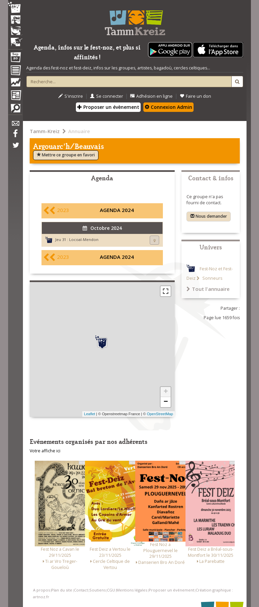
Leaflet (89, 414)
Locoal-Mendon (83, 239)
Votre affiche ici (45, 451)
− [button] (166, 402)
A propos (41, 590)
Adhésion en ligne (151, 96)
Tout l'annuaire (208, 288)
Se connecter (106, 96)
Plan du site (61, 590)
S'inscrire (70, 96)
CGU (111, 590)
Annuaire (79, 131)
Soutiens (97, 590)
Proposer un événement (171, 590)
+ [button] (166, 392)
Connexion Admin (168, 107)
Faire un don (195, 96)
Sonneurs (211, 278)
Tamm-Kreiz (45, 131)
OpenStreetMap (160, 414)
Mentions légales (131, 590)
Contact (81, 590)
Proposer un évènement (108, 107)
